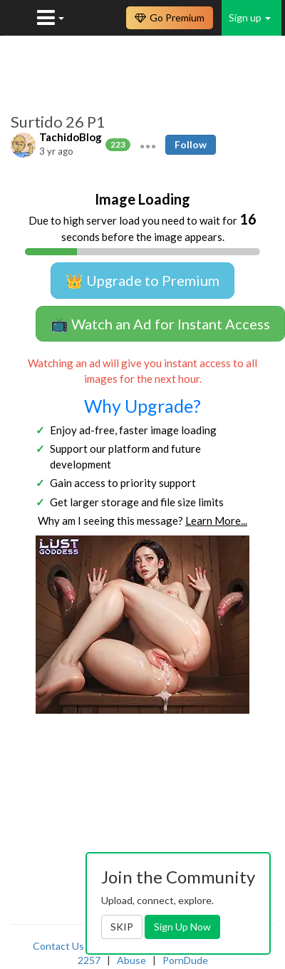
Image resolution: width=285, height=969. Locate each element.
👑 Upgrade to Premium (142, 280)
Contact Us (58, 946)
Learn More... (216, 520)
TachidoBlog (70, 136)
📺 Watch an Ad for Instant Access (160, 323)
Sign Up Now (182, 927)
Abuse (131, 960)
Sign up (250, 17)
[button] (148, 145)
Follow (191, 144)
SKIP (121, 927)
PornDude (185, 960)
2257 (89, 960)
